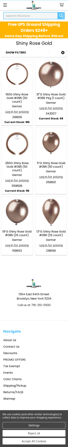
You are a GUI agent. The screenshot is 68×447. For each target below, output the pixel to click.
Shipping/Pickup (14, 386)
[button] (63, 52)
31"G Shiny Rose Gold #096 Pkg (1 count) (50, 96)
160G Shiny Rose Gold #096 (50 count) (17, 98)
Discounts (10, 353)
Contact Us (11, 347)
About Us (9, 340)
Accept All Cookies (34, 441)
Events (8, 373)
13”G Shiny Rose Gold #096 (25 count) (51, 233)
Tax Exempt (11, 366)
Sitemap (9, 399)
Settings (34, 425)
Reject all (34, 433)
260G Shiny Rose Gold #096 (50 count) (17, 166)
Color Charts (12, 379)
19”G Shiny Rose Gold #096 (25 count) (17, 233)
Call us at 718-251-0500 (34, 305)
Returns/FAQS (13, 392)
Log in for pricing (17, 112)
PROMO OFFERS (14, 360)
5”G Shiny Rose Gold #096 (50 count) (51, 165)
